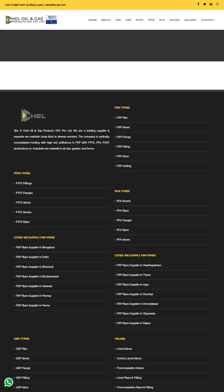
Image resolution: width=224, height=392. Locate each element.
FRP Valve (123, 156)
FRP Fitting (123, 146)
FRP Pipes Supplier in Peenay (33, 295)
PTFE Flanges (24, 193)
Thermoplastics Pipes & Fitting (135, 387)
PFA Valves (123, 239)
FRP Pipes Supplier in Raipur (134, 323)
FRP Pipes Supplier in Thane (134, 275)
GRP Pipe (21, 348)
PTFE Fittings (24, 183)
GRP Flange (23, 368)
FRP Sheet (123, 127)
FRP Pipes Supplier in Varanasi (34, 286)
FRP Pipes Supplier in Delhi (32, 257)
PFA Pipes (123, 210)
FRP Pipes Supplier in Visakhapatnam (139, 265)
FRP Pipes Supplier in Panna (33, 305)
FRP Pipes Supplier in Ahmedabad (137, 303)
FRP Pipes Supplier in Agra (133, 284)
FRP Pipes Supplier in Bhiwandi (34, 266)
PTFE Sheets (23, 212)
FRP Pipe (122, 117)
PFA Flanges (124, 220)
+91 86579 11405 (34, 5)
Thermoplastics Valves (130, 368)
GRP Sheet (22, 358)
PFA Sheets (124, 201)
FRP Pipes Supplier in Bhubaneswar (37, 276)
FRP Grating (124, 166)
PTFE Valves (23, 202)
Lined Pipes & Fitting (129, 377)
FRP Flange (124, 137)
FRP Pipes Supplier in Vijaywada (136, 313)
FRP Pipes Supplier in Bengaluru (35, 247)
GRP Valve (22, 387)
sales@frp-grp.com (55, 5)
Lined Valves (124, 348)
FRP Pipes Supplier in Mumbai (135, 294)
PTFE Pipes (22, 222)
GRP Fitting (22, 377)
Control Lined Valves (129, 358)
